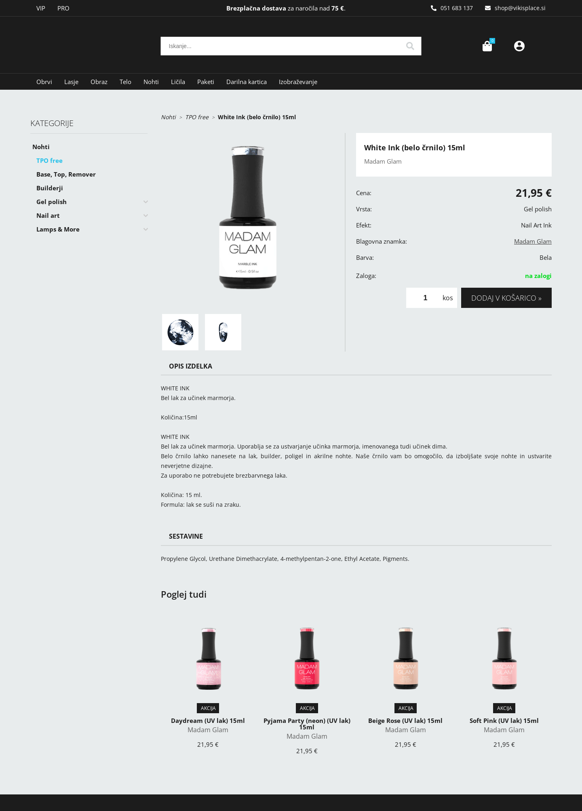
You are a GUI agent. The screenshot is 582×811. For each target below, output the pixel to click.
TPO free (49, 160)
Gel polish (51, 202)
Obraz (99, 82)
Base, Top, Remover (66, 174)
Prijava (519, 46)
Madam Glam (533, 241)
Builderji (49, 188)
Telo (125, 82)
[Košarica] (487, 46)
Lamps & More (58, 229)
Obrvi (44, 82)
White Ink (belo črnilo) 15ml (257, 117)
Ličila (178, 82)
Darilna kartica (246, 82)
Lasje (71, 82)
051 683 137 (457, 8)
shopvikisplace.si (520, 8)
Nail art (48, 215)
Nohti (151, 82)
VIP (40, 8)
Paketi (205, 82)
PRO (63, 8)
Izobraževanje (298, 82)
